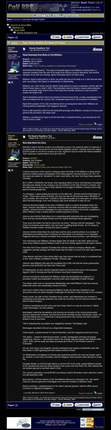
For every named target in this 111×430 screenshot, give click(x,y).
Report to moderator (86, 124)
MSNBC (33, 158)
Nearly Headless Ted (27, 33)
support (55, 425)
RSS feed (99, 427)
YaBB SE (68, 421)
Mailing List (18, 27)
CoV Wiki (95, 7)
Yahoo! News (36, 59)
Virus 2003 (19, 30)
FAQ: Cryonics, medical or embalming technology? (55, 66)
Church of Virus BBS (20, 25)
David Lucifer (39, 165)
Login (97, 2)
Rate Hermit (12, 59)
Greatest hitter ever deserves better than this (52, 167)
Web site (95, 174)
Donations (17, 19)
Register (75, 5)
